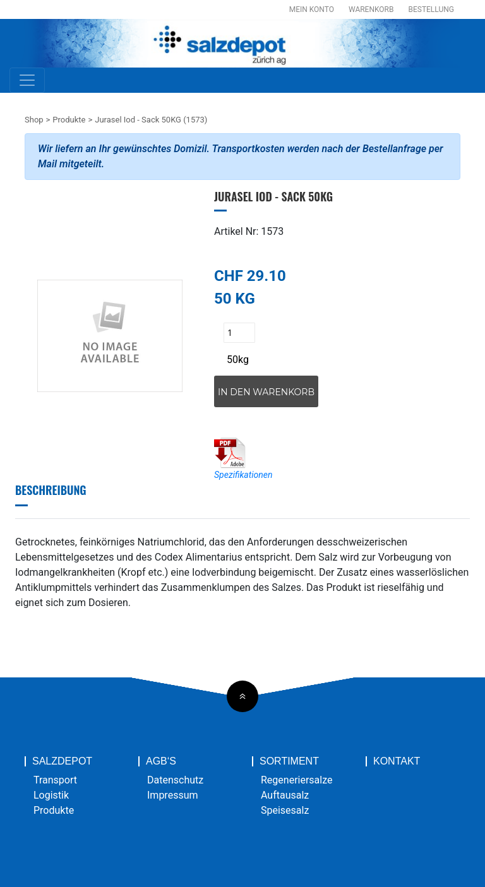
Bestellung (431, 9)
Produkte (68, 119)
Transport (55, 780)
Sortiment (289, 761)
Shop (34, 119)
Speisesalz (285, 810)
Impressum (172, 795)
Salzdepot (62, 761)
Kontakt (396, 761)
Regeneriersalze (297, 780)
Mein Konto (311, 9)
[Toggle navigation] (27, 80)
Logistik (51, 795)
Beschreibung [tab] (51, 490)
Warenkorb (371, 9)
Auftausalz (285, 795)
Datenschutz (175, 780)
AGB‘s (161, 761)
